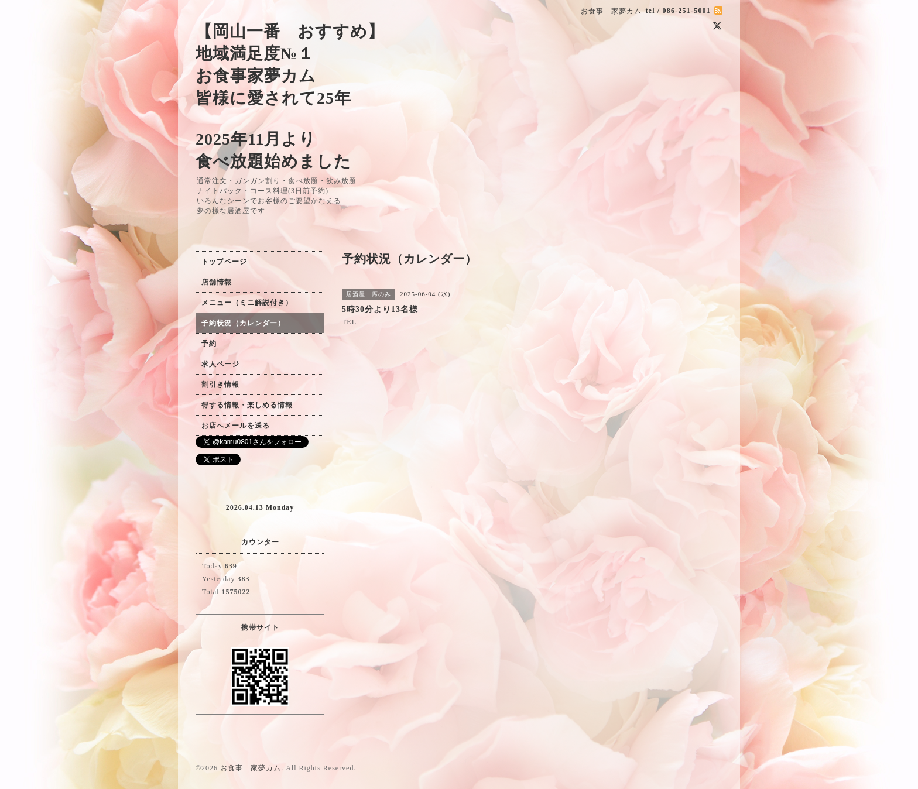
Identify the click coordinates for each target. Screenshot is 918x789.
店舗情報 (216, 282)
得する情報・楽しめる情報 (247, 405)
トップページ (224, 262)
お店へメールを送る (235, 425)
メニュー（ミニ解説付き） (247, 303)
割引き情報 (220, 384)
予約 (209, 343)
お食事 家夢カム (250, 768)
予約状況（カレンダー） (243, 323)
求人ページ (220, 364)
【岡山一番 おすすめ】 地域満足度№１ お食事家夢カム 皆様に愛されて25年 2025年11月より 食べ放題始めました (290, 96)
